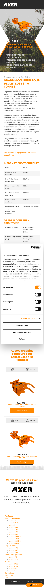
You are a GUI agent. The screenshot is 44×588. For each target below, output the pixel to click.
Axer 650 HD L (15, 539)
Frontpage (9, 516)
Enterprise (9, 575)
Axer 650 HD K (15, 536)
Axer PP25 (13, 559)
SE (32, 581)
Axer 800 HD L (15, 543)
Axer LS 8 (13, 571)
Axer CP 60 (13, 566)
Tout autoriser (22, 325)
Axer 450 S (13, 548)
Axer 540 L (25, 77)
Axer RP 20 (13, 564)
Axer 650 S (13, 552)
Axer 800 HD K (15, 541)
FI (23, 581)
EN (28, 581)
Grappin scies (10, 546)
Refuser (22, 339)
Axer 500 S (13, 550)
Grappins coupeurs (11, 77)
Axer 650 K (13, 532)
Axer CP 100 (14, 568)
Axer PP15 (13, 557)
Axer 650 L (13, 534)
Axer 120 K (13, 520)
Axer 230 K (22, 403)
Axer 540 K (22, 454)
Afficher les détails (28, 318)
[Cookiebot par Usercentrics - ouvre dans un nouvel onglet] (31, 247)
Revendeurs (9, 573)
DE (37, 581)
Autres (7, 562)
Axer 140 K (13, 523)
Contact (8, 578)
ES (41, 581)
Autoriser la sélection (22, 332)
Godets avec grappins (13, 555)
